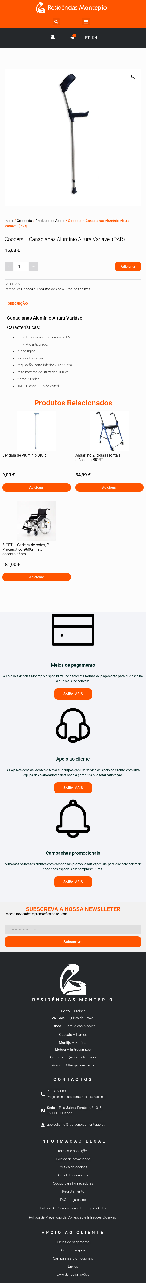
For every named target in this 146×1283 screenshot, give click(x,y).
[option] (94, 38)
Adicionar (128, 266)
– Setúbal (73, 1043)
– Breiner (73, 1011)
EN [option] (94, 37)
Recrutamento (73, 1191)
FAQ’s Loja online (73, 1200)
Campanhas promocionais (73, 1258)
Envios (73, 1266)
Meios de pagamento (73, 1242)
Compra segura (73, 1250)
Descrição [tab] (18, 303)
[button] (56, 21)
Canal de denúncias (73, 1175)
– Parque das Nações (73, 1026)
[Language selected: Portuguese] (92, 37)
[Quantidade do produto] (21, 266)
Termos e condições (73, 1151)
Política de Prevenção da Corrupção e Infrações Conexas (73, 1217)
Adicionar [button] (36, 487)
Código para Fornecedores (73, 1183)
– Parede (73, 1035)
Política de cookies (73, 1167)
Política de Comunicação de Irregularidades (73, 1208)
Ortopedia (24, 221)
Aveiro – (73, 1065)
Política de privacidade (73, 1159)
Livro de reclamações (73, 1274)
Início (9, 221)
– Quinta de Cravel (73, 1018)
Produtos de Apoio (50, 221)
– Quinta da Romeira (73, 1057)
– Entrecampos (73, 1049)
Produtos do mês (77, 289)
